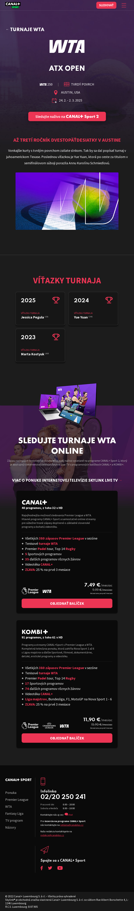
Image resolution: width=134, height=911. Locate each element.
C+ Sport (18, 780)
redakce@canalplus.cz (52, 835)
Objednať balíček (67, 603)
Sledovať (106, 5)
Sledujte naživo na (67, 116)
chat (70, 814)
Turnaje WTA (27, 29)
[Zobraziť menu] (124, 5)
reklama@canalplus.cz (71, 825)
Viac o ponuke (67, 481)
